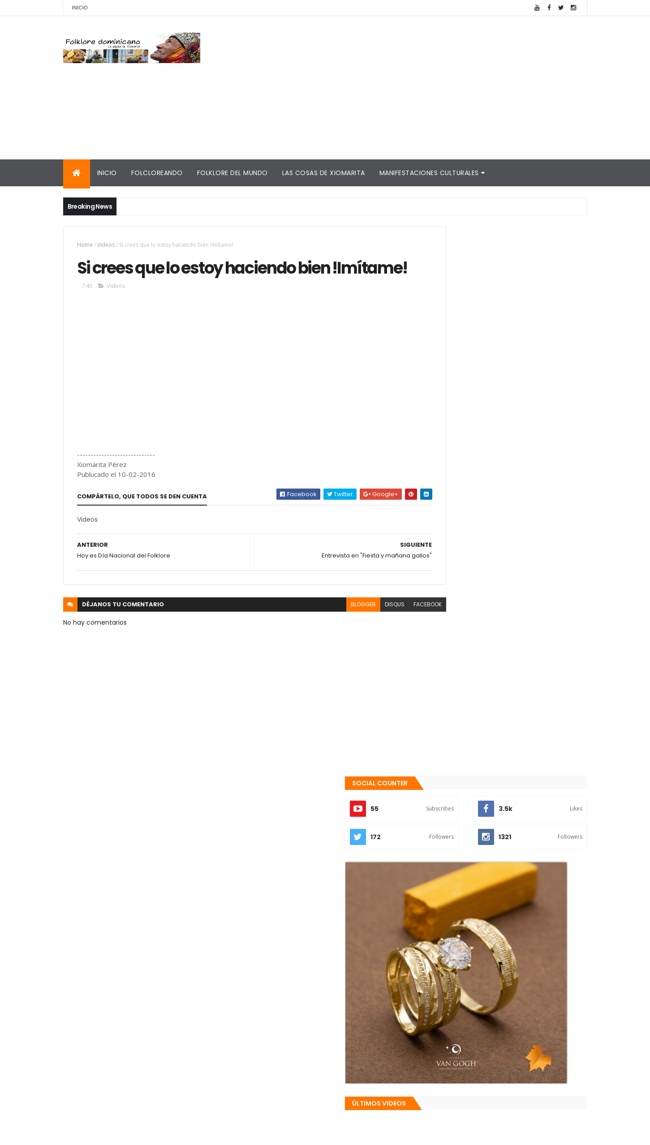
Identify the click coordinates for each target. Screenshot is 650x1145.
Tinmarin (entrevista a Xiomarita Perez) (494, 1068)
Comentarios (546, 940)
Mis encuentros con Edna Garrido (482, 986)
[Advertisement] (424, 87)
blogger (324, 631)
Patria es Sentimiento (498, 900)
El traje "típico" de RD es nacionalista (521, 828)
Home (85, 245)
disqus (356, 631)
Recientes (465, 940)
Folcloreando (157, 172)
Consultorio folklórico (462, 996)
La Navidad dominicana (465, 1046)
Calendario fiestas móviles (471, 1057)
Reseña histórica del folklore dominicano (495, 1078)
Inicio (80, 7)
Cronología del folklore (464, 1007)
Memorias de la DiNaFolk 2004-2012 (485, 1017)
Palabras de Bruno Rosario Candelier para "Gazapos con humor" (496, 1032)
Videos (106, 245)
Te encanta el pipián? (497, 864)
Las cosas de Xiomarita (323, 172)
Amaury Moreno (85, 1132)
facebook (389, 631)
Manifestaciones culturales (429, 172)
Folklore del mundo (232, 172)
